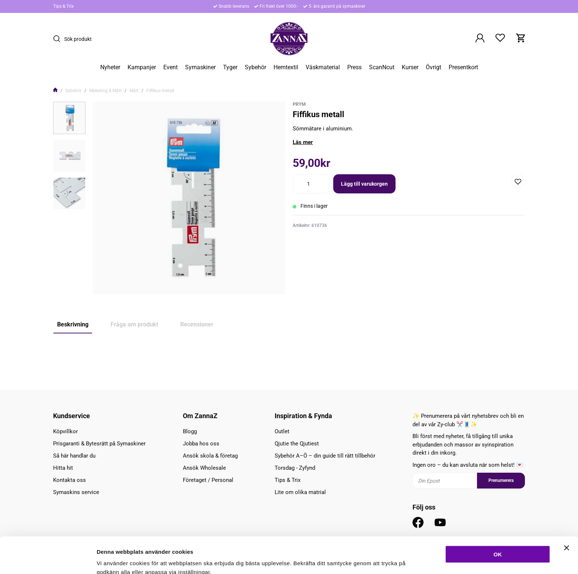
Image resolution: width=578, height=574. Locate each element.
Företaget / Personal (208, 480)
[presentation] (69, 118)
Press (354, 67)
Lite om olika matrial (300, 492)
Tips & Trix (63, 6)
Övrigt (433, 67)
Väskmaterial (323, 67)
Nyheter (110, 67)
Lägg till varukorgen (364, 184)
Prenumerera (500, 480)
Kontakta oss (69, 480)
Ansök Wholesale (204, 468)
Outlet (282, 431)
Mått (134, 90)
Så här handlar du (74, 455)
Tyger (230, 67)
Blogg (190, 431)
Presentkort (463, 67)
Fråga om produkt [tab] (134, 324)
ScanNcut (381, 67)
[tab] (69, 118)
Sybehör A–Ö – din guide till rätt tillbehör (325, 455)
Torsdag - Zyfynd (295, 468)
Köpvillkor (65, 431)
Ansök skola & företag (210, 455)
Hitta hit (63, 468)
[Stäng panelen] (566, 511)
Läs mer (303, 142)
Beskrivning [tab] (72, 324)
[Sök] (58, 38)
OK (498, 518)
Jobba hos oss (201, 443)
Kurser (410, 67)
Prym (299, 104)
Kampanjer (142, 67)
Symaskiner (200, 67)
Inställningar (400, 559)
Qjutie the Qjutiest (297, 443)
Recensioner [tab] (196, 324)
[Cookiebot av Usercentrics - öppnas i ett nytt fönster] (47, 559)
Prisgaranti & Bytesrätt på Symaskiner (99, 443)
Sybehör (255, 67)
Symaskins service (76, 492)
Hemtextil (286, 67)
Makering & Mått (105, 90)
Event (170, 67)
